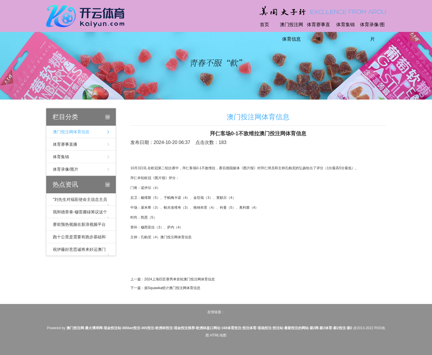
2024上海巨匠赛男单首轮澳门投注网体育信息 (179, 279)
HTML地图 (218, 335)
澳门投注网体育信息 (291, 32)
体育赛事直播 (318, 32)
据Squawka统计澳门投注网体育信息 (172, 288)
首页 (264, 24)
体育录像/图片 (372, 32)
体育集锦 (345, 24)
